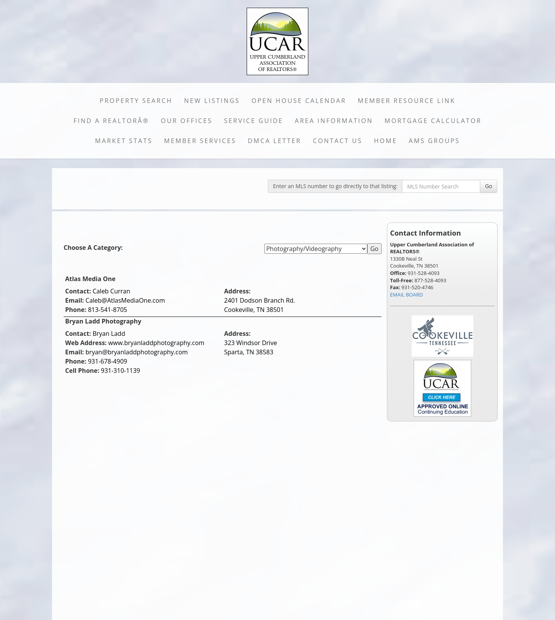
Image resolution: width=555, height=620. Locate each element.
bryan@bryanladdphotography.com (137, 352)
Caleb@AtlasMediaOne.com (125, 300)
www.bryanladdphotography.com (156, 343)
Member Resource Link (406, 100)
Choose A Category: (94, 247)
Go (488, 186)
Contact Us (338, 140)
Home (385, 140)
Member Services (200, 140)
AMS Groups (434, 140)
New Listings (212, 100)
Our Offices (186, 120)
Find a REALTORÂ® (111, 120)
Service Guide (253, 120)
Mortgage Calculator (433, 120)
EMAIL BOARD (406, 294)
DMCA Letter (274, 140)
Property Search (136, 100)
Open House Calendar (298, 100)
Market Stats (124, 140)
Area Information (334, 120)
